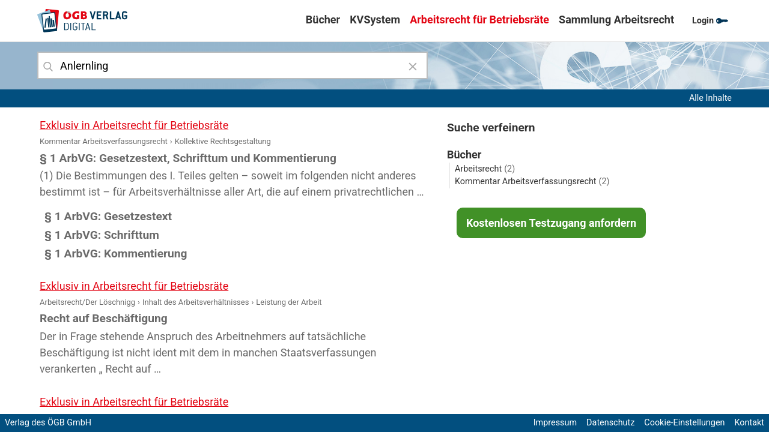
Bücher (323, 19)
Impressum (555, 423)
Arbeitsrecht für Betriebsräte (479, 19)
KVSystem (375, 19)
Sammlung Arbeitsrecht (616, 19)
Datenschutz (610, 423)
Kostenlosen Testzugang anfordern (551, 223)
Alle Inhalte (710, 98)
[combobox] (232, 65)
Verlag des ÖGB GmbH (48, 423)
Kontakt (749, 423)
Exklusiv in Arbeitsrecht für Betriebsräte (134, 125)
